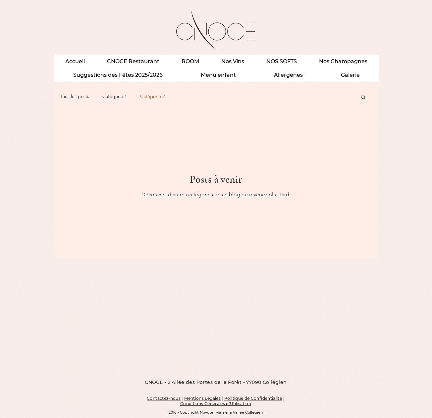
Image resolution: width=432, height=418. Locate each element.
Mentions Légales (202, 398)
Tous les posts (74, 96)
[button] (363, 97)
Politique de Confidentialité (253, 398)
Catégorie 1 (114, 96)
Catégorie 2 (152, 96)
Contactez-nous (164, 398)
